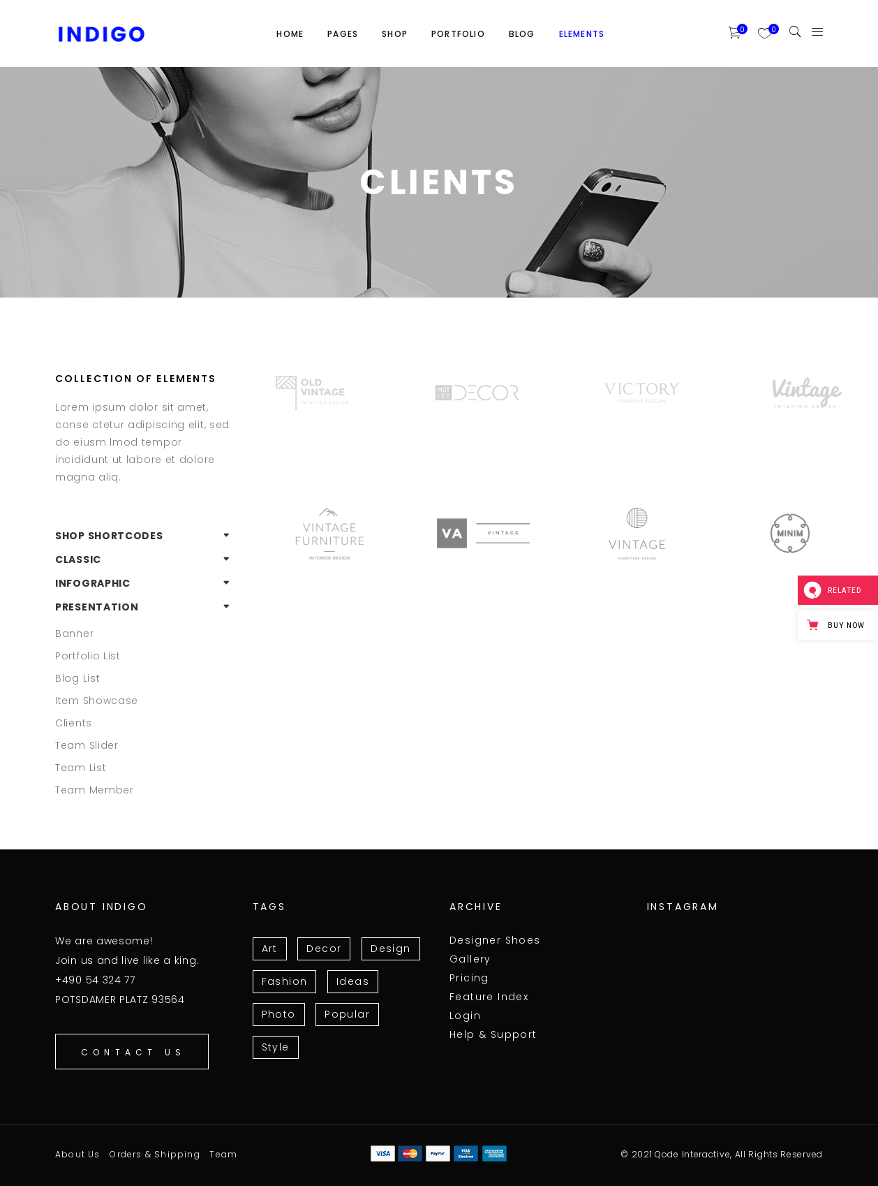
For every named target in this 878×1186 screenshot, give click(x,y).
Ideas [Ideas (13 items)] (352, 981)
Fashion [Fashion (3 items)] (285, 981)
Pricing (469, 978)
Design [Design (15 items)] (390, 949)
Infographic (93, 583)
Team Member (94, 790)
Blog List (77, 678)
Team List (80, 768)
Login (465, 1016)
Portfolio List (88, 656)
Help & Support (493, 1034)
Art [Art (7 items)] (270, 949)
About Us (78, 1154)
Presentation (96, 607)
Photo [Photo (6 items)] (279, 1014)
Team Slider (87, 745)
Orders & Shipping (155, 1154)
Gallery (470, 959)
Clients (73, 723)
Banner (74, 633)
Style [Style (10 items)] (276, 1047)
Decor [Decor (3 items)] (323, 949)
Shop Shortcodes (109, 536)
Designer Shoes (495, 940)
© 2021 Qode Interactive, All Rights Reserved (721, 1154)
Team (223, 1154)
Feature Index (488, 997)
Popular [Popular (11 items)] (347, 1014)
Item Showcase (96, 701)
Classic (78, 559)
